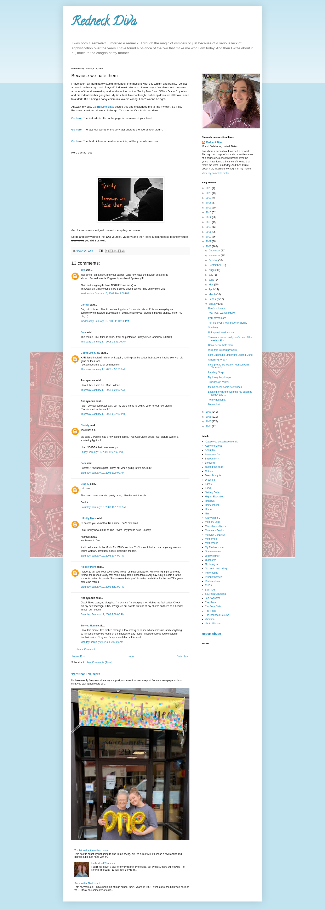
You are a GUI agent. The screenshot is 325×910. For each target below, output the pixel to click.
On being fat (211, 564)
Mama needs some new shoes (225, 387)
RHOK (208, 585)
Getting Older (212, 492)
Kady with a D (212, 517)
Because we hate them (220, 345)
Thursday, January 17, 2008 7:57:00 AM (103, 369)
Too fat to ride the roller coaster (91, 850)
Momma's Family (214, 530)
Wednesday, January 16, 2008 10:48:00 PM (105, 293)
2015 (209, 212)
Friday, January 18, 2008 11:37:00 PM (102, 452)
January (213, 303)
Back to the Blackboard (87, 883)
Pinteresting (211, 572)
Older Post (182, 656)
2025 (209, 188)
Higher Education (214, 496)
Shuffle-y (213, 327)
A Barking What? (217, 359)
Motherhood (211, 543)
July (211, 274)
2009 (209, 241)
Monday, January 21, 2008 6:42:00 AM (102, 642)
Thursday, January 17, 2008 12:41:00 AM (103, 341)
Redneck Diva (103, 22)
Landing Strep (216, 372)
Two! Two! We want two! (221, 313)
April (211, 289)
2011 (209, 231)
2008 (209, 246)
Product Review (213, 577)
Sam (83, 332)
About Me (210, 450)
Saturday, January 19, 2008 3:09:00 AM (102, 472)
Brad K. (85, 483)
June (212, 279)
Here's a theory (216, 308)
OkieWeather (212, 555)
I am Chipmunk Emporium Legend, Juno (230, 354)
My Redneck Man (214, 547)
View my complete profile (215, 173)
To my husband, (217, 399)
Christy (85, 425)
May (211, 284)
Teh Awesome (213, 598)
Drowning (210, 479)
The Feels (210, 610)
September (215, 265)
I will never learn (217, 318)
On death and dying (216, 568)
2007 (209, 411)
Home (131, 656)
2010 (209, 236)
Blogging (210, 462)
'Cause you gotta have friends (221, 441)
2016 (209, 207)
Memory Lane (212, 521)
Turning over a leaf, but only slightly (227, 322)
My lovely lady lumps (219, 377)
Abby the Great (213, 445)
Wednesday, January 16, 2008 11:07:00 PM (105, 321)
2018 (209, 202)
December (215, 250)
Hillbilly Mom (88, 518)
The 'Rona (210, 602)
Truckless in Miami (218, 382)
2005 (209, 421)
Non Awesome (213, 551)
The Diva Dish (213, 606)
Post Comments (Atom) (99, 662)
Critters (209, 471)
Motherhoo (211, 538)
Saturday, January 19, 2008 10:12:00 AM (103, 507)
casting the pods (214, 466)
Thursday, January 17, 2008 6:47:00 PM (103, 414)
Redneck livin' (212, 581)
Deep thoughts (213, 475)
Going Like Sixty (90, 352)
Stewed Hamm (89, 625)
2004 (209, 426)
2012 (209, 226)
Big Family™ (212, 458)
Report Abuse (211, 633)
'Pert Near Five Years (85, 674)
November (215, 255)
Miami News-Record (216, 526)
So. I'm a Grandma (215, 593)
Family (208, 483)
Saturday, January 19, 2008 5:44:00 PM (102, 555)
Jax (83, 270)
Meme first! (214, 404)
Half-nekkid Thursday (103, 863)
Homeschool (212, 505)
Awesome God (213, 454)
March (212, 294)
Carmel (85, 304)
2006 (209, 416)
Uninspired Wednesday (221, 332)
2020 (209, 193)
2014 (209, 217)
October (213, 260)
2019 (209, 197)
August (213, 270)
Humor (208, 509)
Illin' (207, 513)
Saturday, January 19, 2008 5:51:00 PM (102, 586)
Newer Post (78, 656)
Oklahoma (210, 560)
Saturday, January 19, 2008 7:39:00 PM (102, 614)
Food (208, 488)
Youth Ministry (213, 623)
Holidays (210, 500)
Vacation (210, 619)
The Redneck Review (217, 615)
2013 (209, 222)
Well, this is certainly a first (222, 349)
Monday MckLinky (215, 534)
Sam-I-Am (210, 589)
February (214, 299)
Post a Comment (85, 649)
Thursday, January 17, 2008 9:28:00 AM (103, 390)
